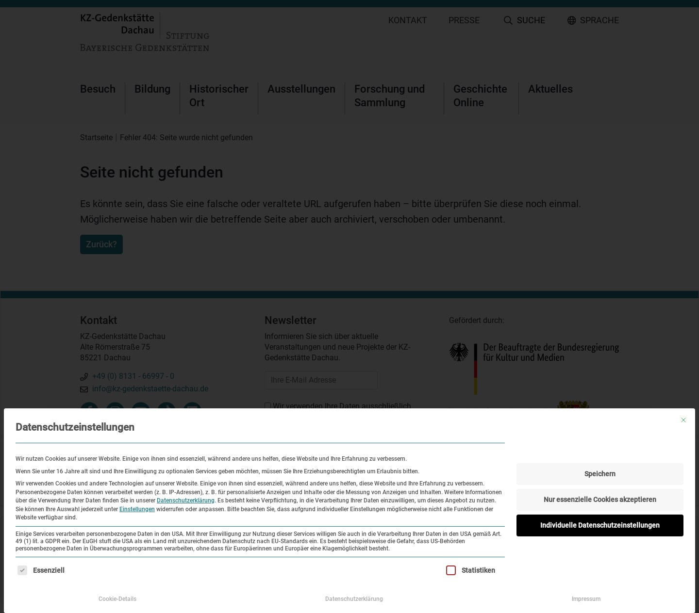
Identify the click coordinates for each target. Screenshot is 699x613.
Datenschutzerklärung (186, 500)
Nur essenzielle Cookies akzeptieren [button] (600, 499)
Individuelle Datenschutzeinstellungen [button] (600, 525)
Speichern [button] (600, 474)
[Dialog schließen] (683, 420)
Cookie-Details (117, 599)
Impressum (586, 599)
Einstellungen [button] (137, 509)
